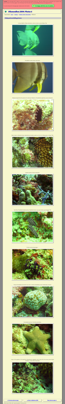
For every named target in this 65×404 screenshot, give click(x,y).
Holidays (16, 14)
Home (12, 14)
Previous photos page (13, 400)
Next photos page (51, 400)
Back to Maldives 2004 (33, 400)
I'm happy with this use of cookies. (43, 5)
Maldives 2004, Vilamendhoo (25, 14)
